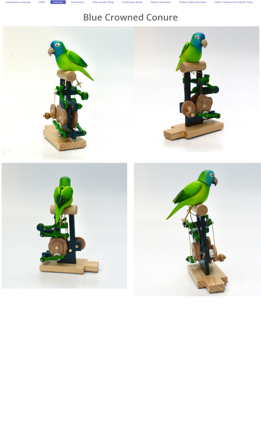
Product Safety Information (193, 2)
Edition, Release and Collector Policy (234, 2)
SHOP (41, 2)
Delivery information (160, 2)
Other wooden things (103, 2)
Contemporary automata (17, 2)
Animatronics (78, 2)
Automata (58, 2)
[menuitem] (18, 2)
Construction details (132, 2)
